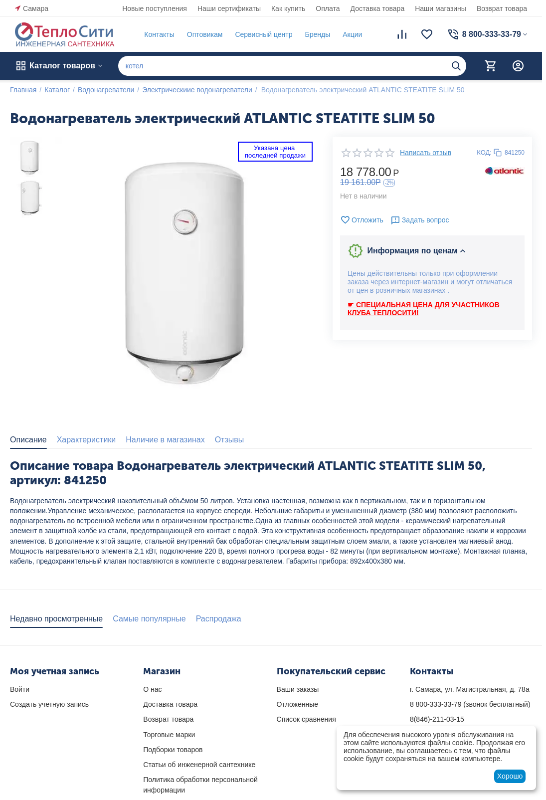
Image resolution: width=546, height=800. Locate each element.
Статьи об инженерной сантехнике (199, 765)
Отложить (361, 220)
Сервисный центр (263, 34)
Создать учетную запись (49, 704)
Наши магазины (440, 8)
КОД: (484, 152)
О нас (152, 689)
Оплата (328, 8)
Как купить (288, 8)
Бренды (317, 34)
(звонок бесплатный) (470, 704)
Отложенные (297, 704)
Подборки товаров (172, 750)
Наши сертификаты (229, 8)
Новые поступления (154, 8)
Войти (19, 689)
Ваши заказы (298, 689)
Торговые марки (169, 735)
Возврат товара (502, 8)
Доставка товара (378, 8)
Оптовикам (205, 34)
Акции (352, 34)
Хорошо (510, 776)
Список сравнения (306, 719)
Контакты (159, 34)
